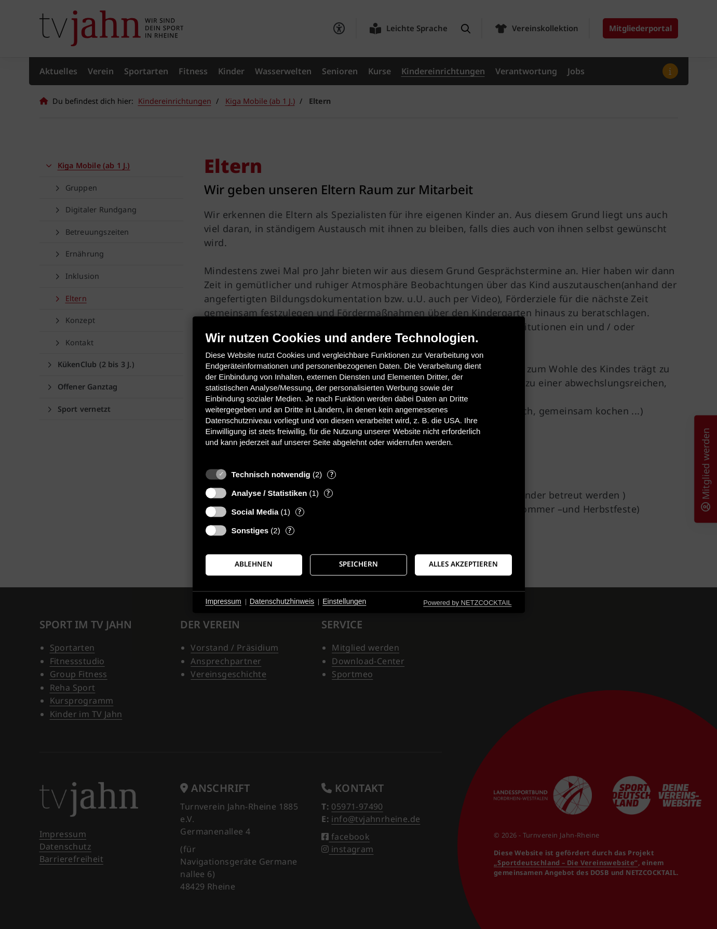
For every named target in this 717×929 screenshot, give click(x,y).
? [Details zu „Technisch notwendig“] (331, 474)
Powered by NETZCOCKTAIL (467, 603)
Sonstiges (250, 530)
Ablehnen (254, 564)
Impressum (223, 602)
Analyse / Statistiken (269, 493)
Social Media (255, 511)
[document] (359, 396)
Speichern (358, 564)
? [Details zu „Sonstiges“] (289, 530)
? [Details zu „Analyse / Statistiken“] (328, 493)
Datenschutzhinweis (282, 602)
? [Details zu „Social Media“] (299, 511)
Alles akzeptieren (463, 564)
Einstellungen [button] (344, 602)
